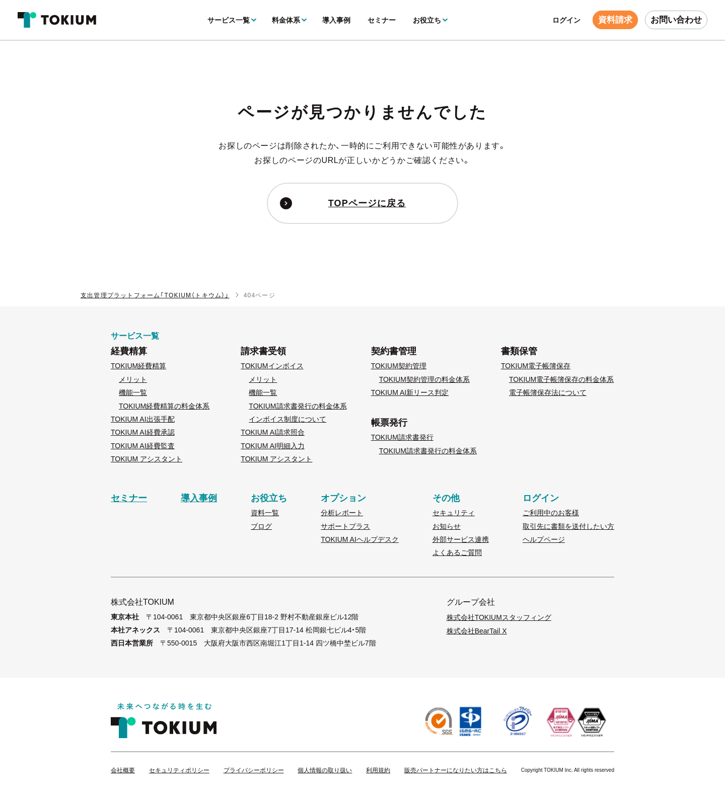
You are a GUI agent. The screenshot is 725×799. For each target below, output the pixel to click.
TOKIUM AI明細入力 (273, 446)
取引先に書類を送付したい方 (568, 526)
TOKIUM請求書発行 (402, 437)
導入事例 (336, 20)
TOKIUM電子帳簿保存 (535, 366)
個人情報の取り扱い (325, 770)
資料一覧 (265, 513)
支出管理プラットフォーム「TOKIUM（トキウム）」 (155, 295)
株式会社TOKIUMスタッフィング (499, 617)
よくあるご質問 (457, 552)
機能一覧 (133, 392)
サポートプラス (345, 526)
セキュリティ (453, 513)
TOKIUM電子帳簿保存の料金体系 (561, 379)
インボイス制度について (287, 419)
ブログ (261, 526)
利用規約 (378, 770)
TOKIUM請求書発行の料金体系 (297, 406)
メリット (133, 379)
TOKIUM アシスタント (146, 459)
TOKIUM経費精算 (138, 366)
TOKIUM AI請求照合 (273, 432)
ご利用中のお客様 (551, 513)
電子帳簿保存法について (548, 392)
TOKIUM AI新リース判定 (410, 392)
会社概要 (123, 770)
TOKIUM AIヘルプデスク (360, 539)
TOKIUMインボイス (272, 366)
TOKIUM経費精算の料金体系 (164, 406)
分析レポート (342, 513)
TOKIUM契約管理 (398, 366)
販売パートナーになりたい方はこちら (455, 770)
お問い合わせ (676, 20)
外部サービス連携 (460, 539)
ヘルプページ (544, 539)
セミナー (382, 20)
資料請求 (615, 20)
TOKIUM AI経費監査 (143, 446)
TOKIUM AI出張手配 (143, 419)
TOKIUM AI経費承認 (143, 432)
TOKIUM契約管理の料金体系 (424, 379)
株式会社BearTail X (477, 631)
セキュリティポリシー (179, 770)
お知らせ (446, 526)
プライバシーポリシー (254, 770)
